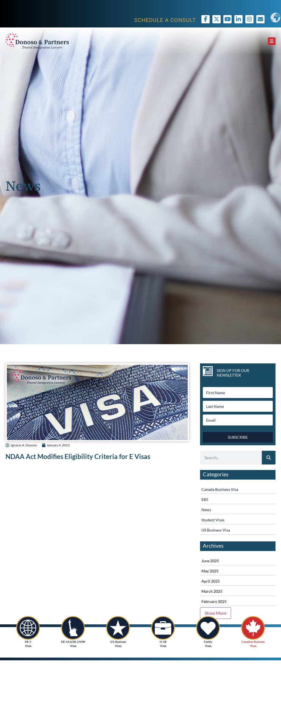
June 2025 (210, 560)
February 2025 (214, 601)
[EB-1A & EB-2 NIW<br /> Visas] (73, 628)
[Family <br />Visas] (208, 628)
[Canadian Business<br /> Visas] (253, 628)
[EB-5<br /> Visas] (28, 628)
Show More (215, 613)
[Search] (269, 457)
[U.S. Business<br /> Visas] (118, 628)
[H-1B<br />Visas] (163, 628)
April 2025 (210, 581)
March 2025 (211, 591)
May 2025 (209, 571)
